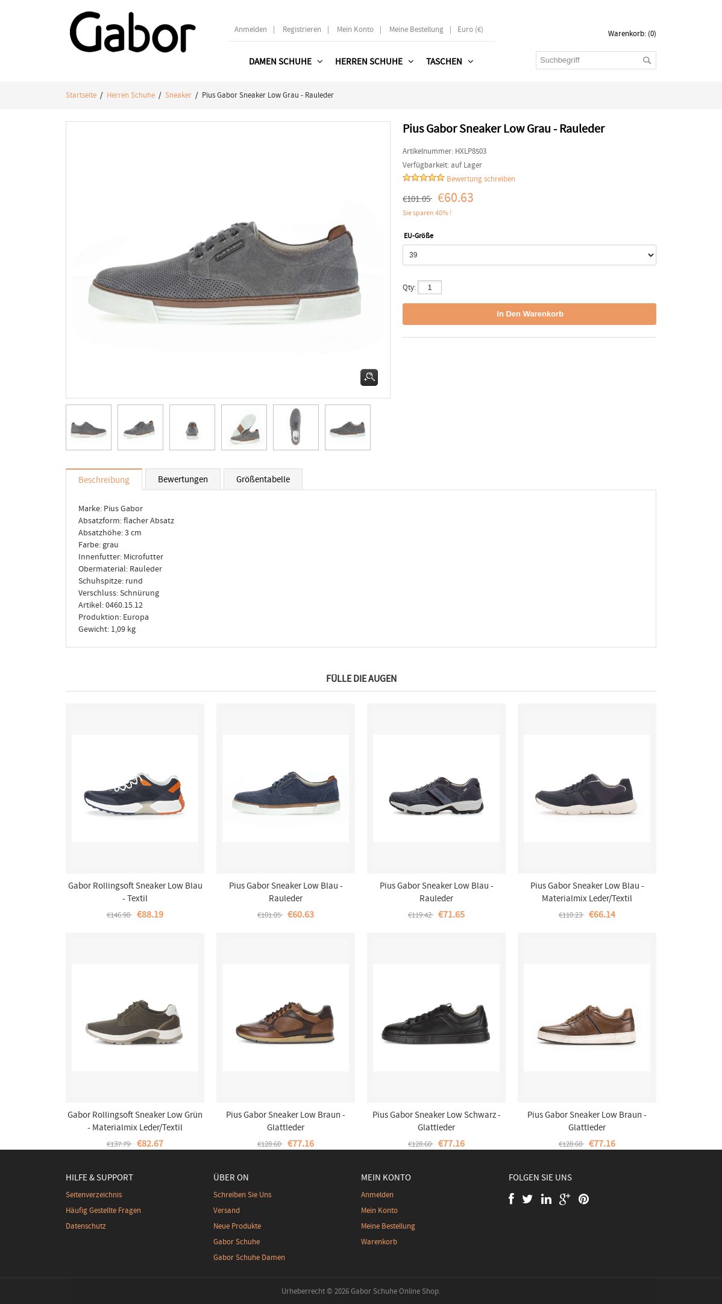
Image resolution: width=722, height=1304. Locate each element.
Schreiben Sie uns (242, 1194)
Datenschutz (86, 1226)
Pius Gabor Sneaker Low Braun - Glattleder (285, 1121)
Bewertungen (183, 479)
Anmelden (250, 29)
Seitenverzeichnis (94, 1194)
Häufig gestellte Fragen (103, 1210)
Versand (226, 1210)
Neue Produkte (237, 1226)
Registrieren (302, 29)
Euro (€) (470, 29)
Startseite (81, 95)
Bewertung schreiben (481, 179)
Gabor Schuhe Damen (249, 1257)
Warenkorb (379, 1241)
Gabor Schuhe (236, 1241)
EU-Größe (418, 236)
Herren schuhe (131, 95)
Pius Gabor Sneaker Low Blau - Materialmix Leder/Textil (587, 892)
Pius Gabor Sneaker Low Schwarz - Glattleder (436, 1121)
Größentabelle (263, 479)
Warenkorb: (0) (632, 33)
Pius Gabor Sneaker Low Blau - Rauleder (286, 892)
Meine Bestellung (416, 29)
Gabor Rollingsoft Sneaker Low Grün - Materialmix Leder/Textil (134, 1121)
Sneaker (178, 95)
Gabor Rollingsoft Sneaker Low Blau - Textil (135, 892)
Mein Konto (355, 29)
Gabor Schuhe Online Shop (395, 1291)
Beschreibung (104, 480)
